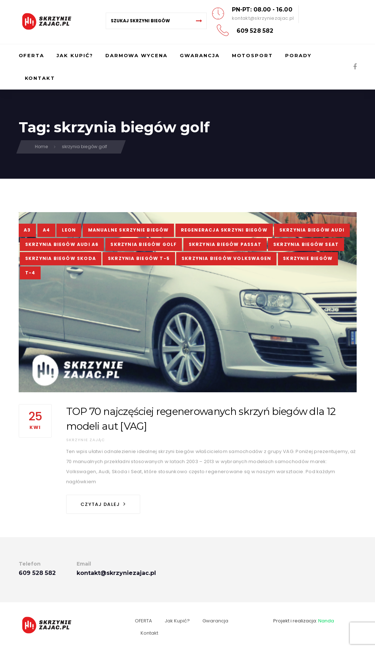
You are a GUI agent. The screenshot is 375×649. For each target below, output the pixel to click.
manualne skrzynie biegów (128, 230)
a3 (27, 230)
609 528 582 (255, 30)
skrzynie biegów (308, 258)
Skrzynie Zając (85, 440)
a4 (46, 230)
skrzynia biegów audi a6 (62, 244)
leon (69, 230)
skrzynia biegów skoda (60, 258)
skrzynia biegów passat (225, 244)
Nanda (326, 620)
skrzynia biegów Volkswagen (226, 258)
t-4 (30, 273)
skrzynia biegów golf (143, 244)
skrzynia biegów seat (306, 244)
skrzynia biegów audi (311, 230)
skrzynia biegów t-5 (139, 258)
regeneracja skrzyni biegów (224, 230)
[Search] (199, 21)
